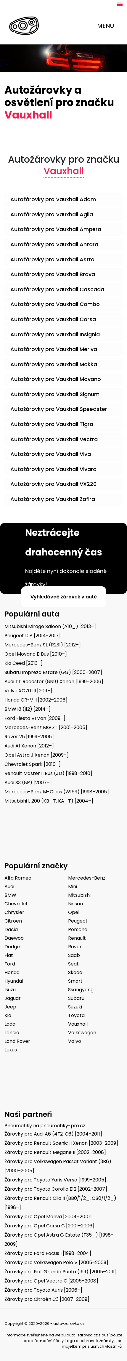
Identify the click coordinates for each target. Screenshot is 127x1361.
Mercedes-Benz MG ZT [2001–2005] (45, 727)
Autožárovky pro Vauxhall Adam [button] (53, 199)
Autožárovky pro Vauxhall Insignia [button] (55, 334)
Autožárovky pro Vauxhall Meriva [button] (53, 349)
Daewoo (14, 938)
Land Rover (17, 1041)
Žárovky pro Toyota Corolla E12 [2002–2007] (55, 1189)
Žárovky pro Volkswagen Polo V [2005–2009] (56, 1262)
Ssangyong (81, 989)
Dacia (11, 929)
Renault (77, 938)
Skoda (75, 972)
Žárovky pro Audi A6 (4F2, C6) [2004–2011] (53, 1134)
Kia (7, 1015)
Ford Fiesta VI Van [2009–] (34, 718)
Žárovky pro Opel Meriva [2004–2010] (48, 1216)
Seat (73, 963)
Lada (9, 1024)
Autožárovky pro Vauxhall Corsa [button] (53, 319)
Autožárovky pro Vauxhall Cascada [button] (57, 289)
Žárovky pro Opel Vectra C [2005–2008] (51, 1280)
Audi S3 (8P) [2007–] (28, 782)
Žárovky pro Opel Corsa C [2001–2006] (49, 1225)
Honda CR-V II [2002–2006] (35, 699)
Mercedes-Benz (86, 878)
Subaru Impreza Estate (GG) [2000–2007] (53, 672)
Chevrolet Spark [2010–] (32, 764)
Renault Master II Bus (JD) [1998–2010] (48, 773)
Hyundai (13, 981)
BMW (10, 895)
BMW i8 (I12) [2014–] (27, 709)
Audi (9, 886)
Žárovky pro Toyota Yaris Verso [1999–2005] (55, 1179)
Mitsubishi (79, 895)
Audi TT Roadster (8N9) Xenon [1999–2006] (53, 681)
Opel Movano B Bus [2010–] (35, 654)
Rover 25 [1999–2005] (29, 736)
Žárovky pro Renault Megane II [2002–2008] (55, 1152)
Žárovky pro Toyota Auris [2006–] (43, 1290)
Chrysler (14, 912)
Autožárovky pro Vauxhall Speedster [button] (58, 409)
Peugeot (78, 921)
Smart (75, 981)
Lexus (10, 1049)
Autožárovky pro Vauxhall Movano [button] (55, 379)
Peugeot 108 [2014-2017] (32, 635)
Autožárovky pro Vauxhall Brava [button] (52, 274)
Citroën (13, 921)
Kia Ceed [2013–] (23, 663)
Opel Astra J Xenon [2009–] (36, 755)
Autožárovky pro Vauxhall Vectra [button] (54, 439)
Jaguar (12, 998)
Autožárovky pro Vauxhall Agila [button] (51, 214)
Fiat (8, 955)
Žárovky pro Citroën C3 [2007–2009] (46, 1299)
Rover (75, 946)
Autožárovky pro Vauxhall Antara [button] (54, 244)
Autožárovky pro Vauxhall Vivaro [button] (53, 469)
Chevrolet (16, 903)
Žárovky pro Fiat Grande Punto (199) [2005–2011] (60, 1271)
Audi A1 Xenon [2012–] (29, 745)
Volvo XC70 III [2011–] (28, 690)
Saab (74, 955)
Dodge (12, 946)
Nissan (75, 903)
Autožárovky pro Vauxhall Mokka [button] (53, 364)
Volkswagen (82, 1032)
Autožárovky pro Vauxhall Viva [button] (50, 454)
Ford (9, 963)
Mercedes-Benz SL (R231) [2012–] (42, 644)
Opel (73, 912)
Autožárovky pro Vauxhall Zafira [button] (52, 499)
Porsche (77, 929)
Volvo (74, 1041)
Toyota (76, 1015)
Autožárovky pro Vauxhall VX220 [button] (53, 484)
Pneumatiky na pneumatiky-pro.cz (44, 1125)
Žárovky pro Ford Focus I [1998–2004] (47, 1253)
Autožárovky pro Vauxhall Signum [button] (54, 394)
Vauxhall (78, 1024)
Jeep (10, 1006)
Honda (12, 972)
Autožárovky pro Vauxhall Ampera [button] (55, 229)
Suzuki (75, 1006)
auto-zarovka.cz (82, 1335)
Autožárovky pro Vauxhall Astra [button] (52, 259)
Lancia (11, 1032)
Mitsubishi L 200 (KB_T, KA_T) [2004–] (48, 801)
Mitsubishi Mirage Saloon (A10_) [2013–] (50, 626)
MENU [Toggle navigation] (105, 26)
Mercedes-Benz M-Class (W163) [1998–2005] (56, 791)
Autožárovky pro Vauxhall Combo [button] (55, 304)
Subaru (76, 998)
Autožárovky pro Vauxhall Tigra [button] (51, 424)
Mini (72, 886)
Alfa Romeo (17, 878)
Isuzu (10, 989)
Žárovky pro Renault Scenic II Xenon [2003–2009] (61, 1143)
